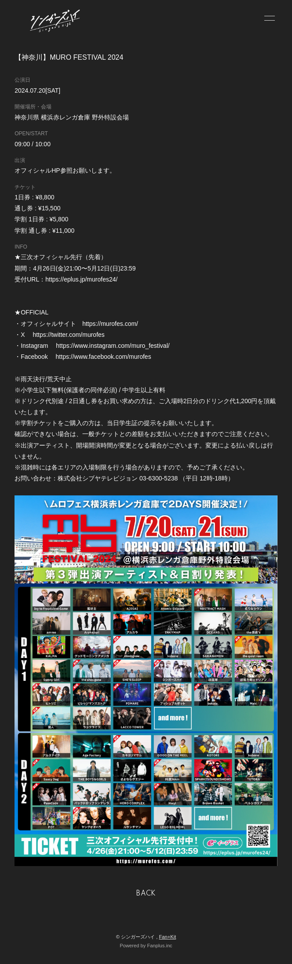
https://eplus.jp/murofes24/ (81, 279)
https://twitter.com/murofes (68, 334)
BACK (146, 893)
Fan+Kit (167, 936)
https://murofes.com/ (110, 323)
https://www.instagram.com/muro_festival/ (112, 345)
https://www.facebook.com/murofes (103, 356)
